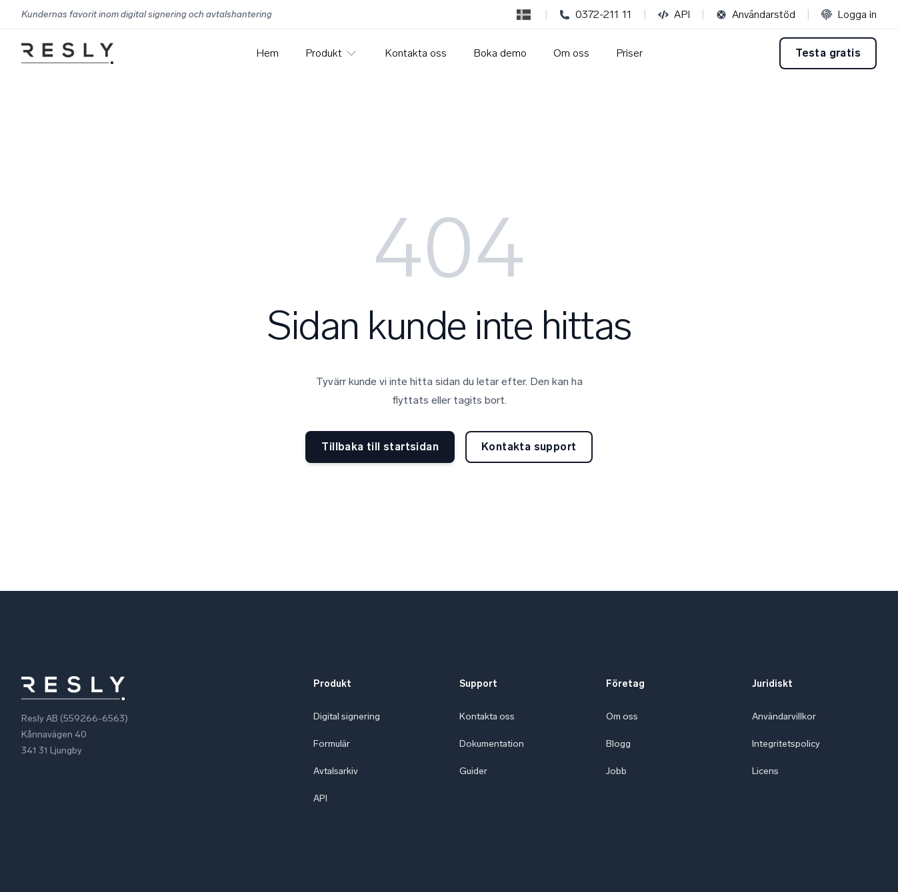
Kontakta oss (416, 53)
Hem (267, 53)
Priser (629, 53)
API (674, 14)
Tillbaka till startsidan (380, 446)
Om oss (571, 53)
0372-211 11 (595, 14)
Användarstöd (755, 14)
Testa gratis (828, 53)
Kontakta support (528, 446)
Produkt (331, 53)
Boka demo (500, 53)
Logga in (849, 14)
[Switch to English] (523, 15)
